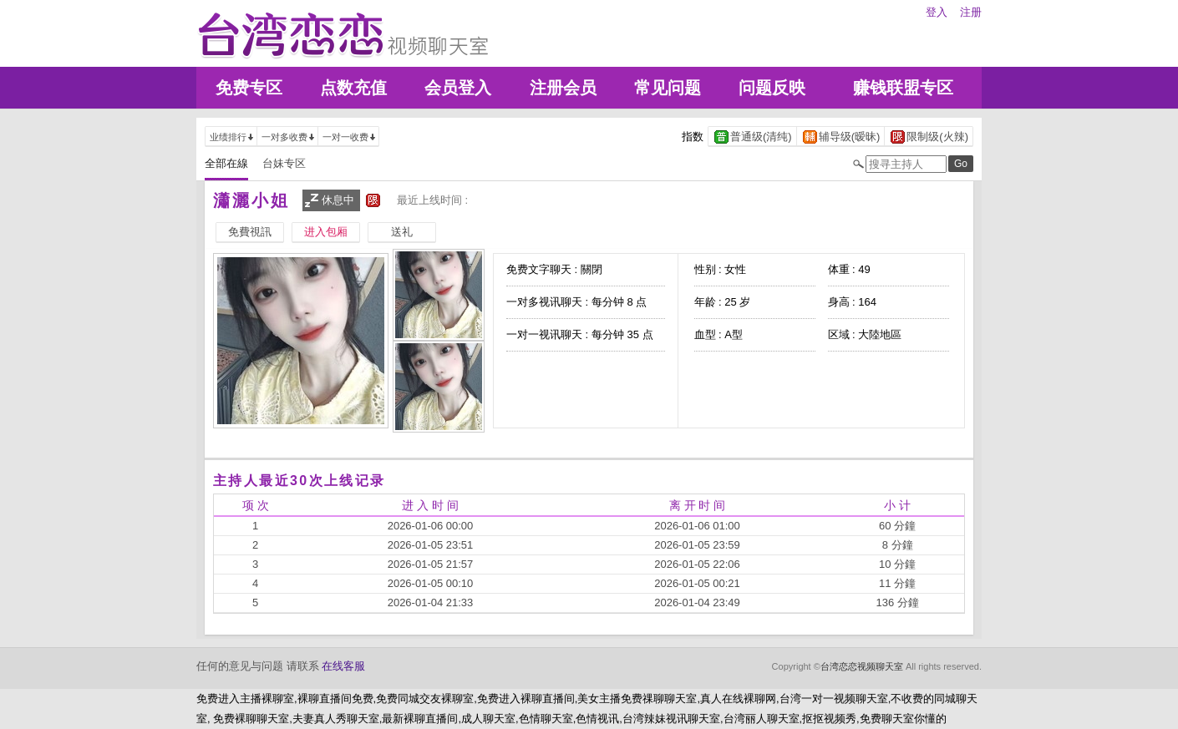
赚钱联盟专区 (903, 87)
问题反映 (772, 87)
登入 (936, 12)
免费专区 (249, 87)
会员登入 (457, 87)
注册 (971, 12)
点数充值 (353, 87)
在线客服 (343, 666)
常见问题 (667, 87)
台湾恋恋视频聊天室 (861, 666)
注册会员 (563, 87)
